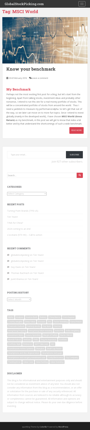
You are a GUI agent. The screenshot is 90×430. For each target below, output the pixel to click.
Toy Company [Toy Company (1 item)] (72, 357)
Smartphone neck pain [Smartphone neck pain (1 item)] (52, 353)
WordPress (63, 427)
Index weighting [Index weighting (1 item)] (72, 330)
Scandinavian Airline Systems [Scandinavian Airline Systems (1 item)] (20, 348)
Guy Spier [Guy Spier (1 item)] (47, 326)
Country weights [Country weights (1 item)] (15, 321)
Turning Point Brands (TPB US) (22, 210)
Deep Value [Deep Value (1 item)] (30, 321)
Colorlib (43, 427)
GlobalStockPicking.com (24, 4)
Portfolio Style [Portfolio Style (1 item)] (14, 344)
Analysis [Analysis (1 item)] (19, 317)
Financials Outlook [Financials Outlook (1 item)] (16, 326)
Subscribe (74, 154)
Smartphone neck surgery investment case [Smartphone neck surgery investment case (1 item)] (26, 357)
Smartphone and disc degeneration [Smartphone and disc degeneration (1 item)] (23, 353)
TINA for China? (15, 222)
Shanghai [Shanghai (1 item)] (40, 348)
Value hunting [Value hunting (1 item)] (42, 362)
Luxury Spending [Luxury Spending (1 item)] (33, 335)
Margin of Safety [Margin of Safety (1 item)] (50, 335)
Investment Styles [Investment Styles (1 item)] (15, 335)
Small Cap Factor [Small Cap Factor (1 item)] (54, 348)
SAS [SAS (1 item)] (52, 344)
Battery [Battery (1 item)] (43, 317)
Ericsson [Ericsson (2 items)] (41, 321)
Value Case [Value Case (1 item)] (28, 362)
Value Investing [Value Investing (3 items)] (56, 362)
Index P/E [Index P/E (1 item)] (59, 330)
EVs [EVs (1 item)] (49, 321)
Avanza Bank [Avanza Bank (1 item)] (31, 317)
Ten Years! (12, 216)
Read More (76, 130)
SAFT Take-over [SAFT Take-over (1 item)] (41, 344)
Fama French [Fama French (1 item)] (76, 321)
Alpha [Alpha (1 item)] (10, 317)
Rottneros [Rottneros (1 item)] (27, 344)
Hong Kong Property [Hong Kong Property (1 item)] (17, 330)
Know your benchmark (31, 69)
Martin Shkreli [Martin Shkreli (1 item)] (66, 335)
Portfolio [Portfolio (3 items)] (63, 339)
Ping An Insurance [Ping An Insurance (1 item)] (48, 339)
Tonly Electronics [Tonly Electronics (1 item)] (55, 357)
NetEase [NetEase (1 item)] (27, 339)
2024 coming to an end (18, 228)
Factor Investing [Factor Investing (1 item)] (61, 321)
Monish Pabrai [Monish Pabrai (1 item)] (14, 339)
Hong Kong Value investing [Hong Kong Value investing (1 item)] (40, 330)
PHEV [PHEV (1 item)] (36, 339)
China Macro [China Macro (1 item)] (54, 317)
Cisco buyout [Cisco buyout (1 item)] (68, 317)
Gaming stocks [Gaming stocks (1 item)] (33, 326)
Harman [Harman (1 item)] (57, 326)
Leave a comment (40, 78)
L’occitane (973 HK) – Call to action (24, 234)
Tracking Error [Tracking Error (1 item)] (14, 362)
